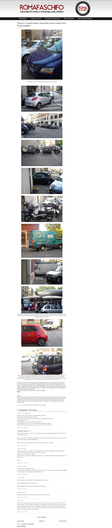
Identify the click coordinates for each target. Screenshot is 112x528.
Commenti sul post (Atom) (28, 523)
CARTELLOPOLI (36, 18)
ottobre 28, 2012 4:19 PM (22, 445)
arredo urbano (25, 405)
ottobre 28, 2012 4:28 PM (22, 462)
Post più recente (20, 521)
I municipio (36, 405)
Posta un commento (41, 517)
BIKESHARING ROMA (85, 18)
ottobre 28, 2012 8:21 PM (22, 474)
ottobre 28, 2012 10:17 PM (22, 497)
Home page (41, 521)
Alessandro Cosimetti (22, 431)
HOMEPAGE (23, 18)
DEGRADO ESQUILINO (52, 18)
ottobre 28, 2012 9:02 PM (22, 488)
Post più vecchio (63, 521)
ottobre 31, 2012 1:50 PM (22, 511)
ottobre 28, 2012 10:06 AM (22, 427)
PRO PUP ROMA (69, 18)
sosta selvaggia (42, 405)
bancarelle (30, 405)
